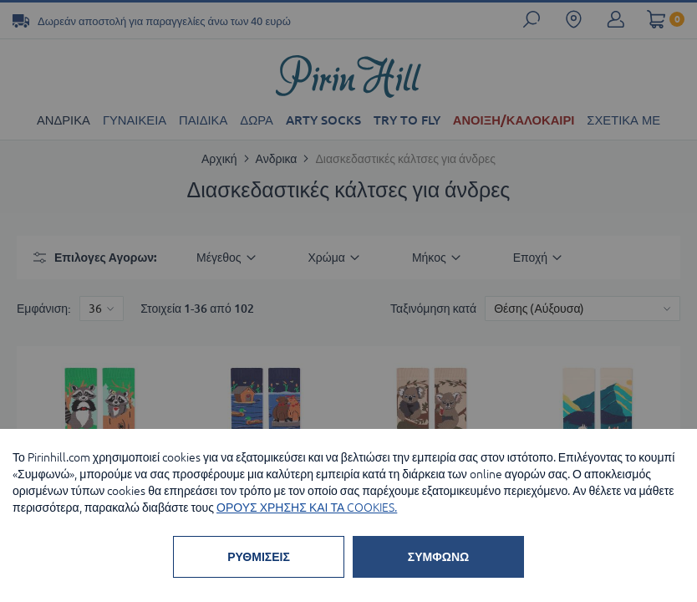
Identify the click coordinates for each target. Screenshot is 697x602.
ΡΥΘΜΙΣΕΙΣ (258, 557)
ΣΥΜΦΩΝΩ (438, 557)
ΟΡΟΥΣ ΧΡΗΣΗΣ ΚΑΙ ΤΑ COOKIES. (306, 507)
